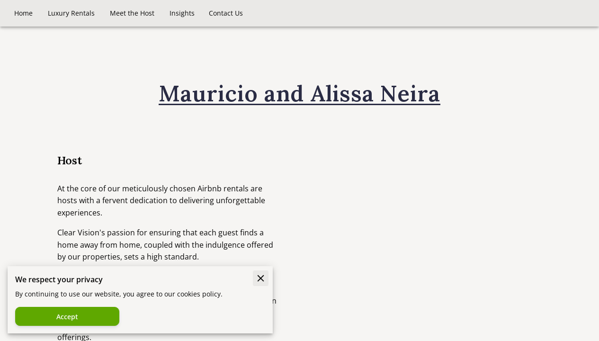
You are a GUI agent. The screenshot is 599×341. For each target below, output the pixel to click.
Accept (67, 316)
